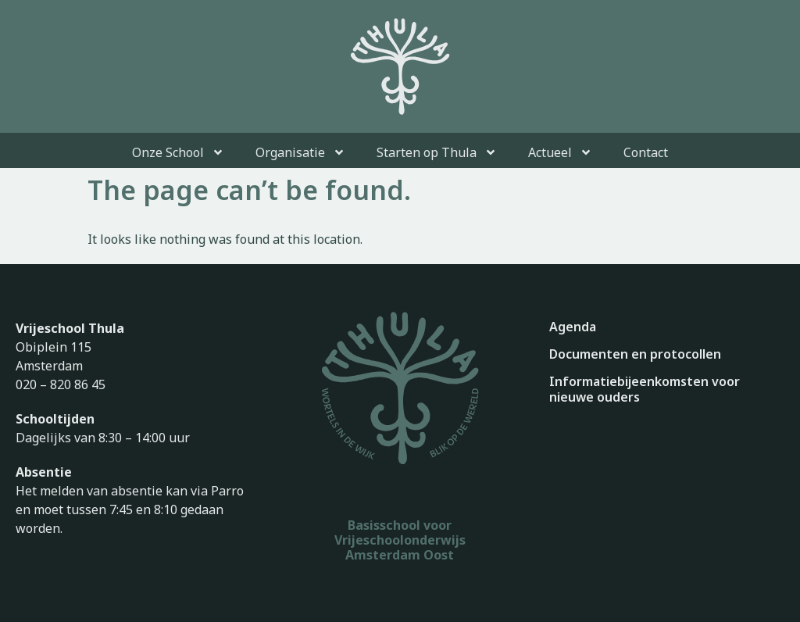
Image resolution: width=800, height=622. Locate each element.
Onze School (178, 152)
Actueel (560, 152)
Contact (645, 152)
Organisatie (300, 152)
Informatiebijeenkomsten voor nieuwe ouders (644, 389)
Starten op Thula (437, 152)
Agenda (572, 326)
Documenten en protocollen (635, 354)
